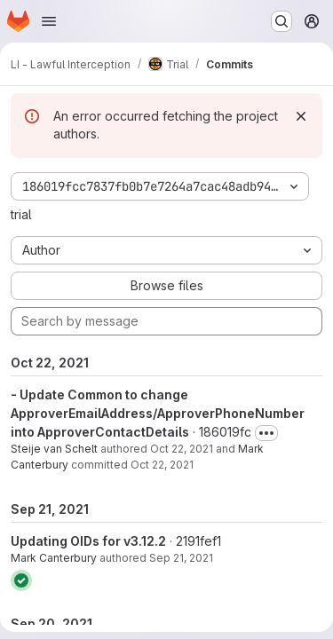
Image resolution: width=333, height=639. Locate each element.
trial (21, 214)
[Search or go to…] (281, 21)
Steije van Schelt (54, 448)
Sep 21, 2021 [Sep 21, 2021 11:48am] (181, 557)
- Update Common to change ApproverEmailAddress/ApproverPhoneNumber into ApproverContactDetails (158, 413)
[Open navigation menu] (49, 21)
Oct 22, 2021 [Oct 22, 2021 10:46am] (181, 448)
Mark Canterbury (54, 557)
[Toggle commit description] (266, 433)
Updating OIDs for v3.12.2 (88, 540)
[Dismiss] (301, 116)
